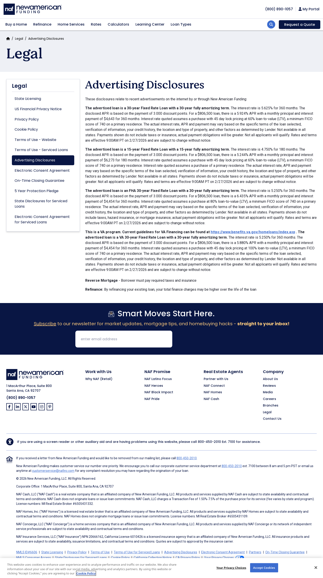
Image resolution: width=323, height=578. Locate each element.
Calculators (118, 24)
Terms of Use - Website (35, 139)
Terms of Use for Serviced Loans (137, 552)
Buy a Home (16, 24)
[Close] (316, 571)
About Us (270, 379)
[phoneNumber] (279, 9)
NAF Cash (211, 399)
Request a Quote (299, 24)
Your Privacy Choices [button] (219, 557)
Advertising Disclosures (35, 160)
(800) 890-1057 (20, 397)
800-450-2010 (209, 442)
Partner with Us (216, 379)
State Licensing (28, 98)
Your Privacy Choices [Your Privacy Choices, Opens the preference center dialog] (231, 571)
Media (268, 392)
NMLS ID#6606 (26, 552)
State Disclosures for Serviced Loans (41, 203)
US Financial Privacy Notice (38, 109)
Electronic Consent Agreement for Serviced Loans (42, 219)
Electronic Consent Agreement (42, 170)
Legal (19, 38)
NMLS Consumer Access (33, 557)
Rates (96, 24)
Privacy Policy (27, 119)
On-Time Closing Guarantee (39, 180)
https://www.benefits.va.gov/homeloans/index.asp (253, 232)
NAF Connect (214, 386)
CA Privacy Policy (188, 557)
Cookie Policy (26, 129)
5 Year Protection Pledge (37, 190)
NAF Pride (151, 399)
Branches (270, 406)
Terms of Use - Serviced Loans (41, 149)
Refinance (42, 24)
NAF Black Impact (158, 392)
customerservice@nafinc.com (53, 471)
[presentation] (210, 339)
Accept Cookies (264, 571)
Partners (255, 552)
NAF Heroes (153, 386)
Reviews (269, 386)
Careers (269, 399)
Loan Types (181, 24)
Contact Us (272, 419)
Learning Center (149, 24)
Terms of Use (100, 552)
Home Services (71, 24)
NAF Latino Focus (158, 379)
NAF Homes (213, 392)
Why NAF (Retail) (98, 379)
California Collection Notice (153, 557)
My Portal (309, 9)
